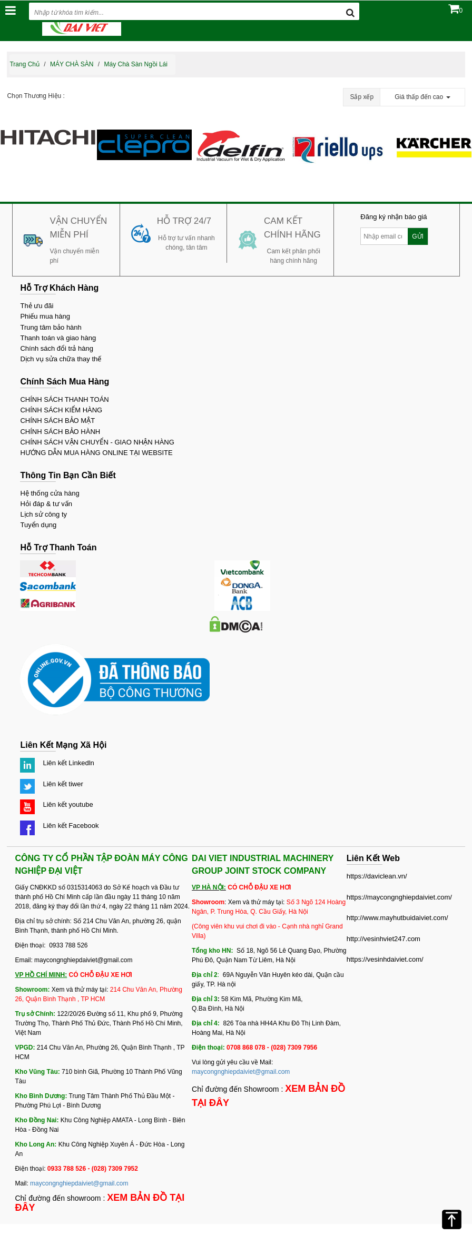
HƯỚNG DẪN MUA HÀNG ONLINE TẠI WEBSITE (96, 453)
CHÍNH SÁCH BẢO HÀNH (60, 432)
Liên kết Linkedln (68, 763)
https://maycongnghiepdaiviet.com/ (399, 897)
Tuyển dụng (38, 525)
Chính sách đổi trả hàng (56, 348)
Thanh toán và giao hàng (58, 338)
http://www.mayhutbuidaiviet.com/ (397, 918)
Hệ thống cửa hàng (49, 493)
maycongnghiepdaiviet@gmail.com (79, 1183)
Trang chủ (24, 64)
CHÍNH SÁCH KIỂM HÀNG (61, 410)
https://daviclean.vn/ (377, 876)
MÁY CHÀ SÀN (71, 64)
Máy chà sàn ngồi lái (136, 64)
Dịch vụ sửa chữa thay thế (60, 359)
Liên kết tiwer (63, 784)
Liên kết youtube (68, 804)
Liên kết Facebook (71, 825)
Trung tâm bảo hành (50, 327)
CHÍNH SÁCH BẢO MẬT (57, 420)
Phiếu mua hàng (45, 316)
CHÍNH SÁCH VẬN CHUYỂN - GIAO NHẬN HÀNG (97, 442)
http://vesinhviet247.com (383, 939)
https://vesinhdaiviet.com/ (385, 959)
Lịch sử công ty (43, 514)
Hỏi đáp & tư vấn (46, 504)
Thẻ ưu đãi (36, 306)
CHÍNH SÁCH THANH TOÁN (64, 399)
